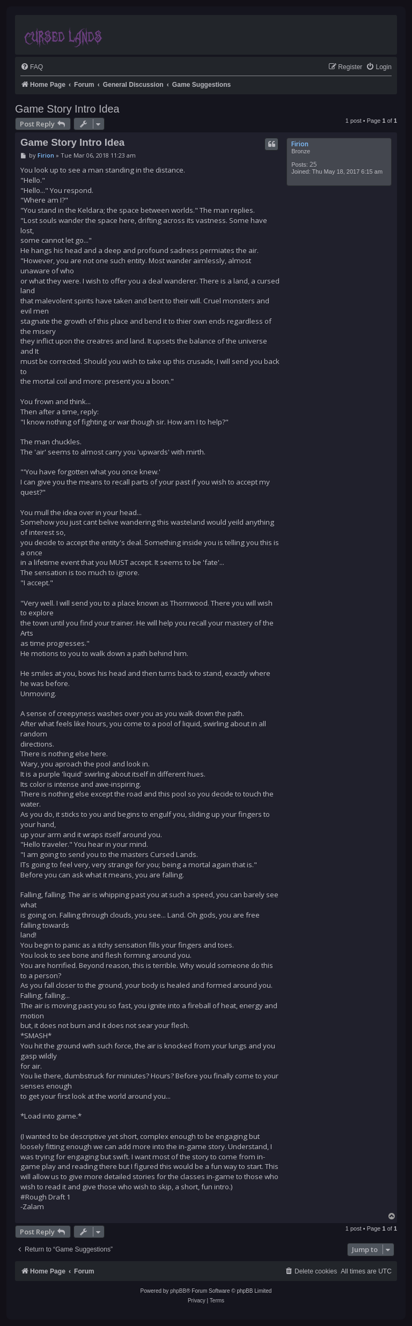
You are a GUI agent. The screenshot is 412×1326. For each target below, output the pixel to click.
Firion (299, 143)
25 (313, 164)
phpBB (178, 1291)
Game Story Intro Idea (67, 109)
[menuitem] (31, 67)
